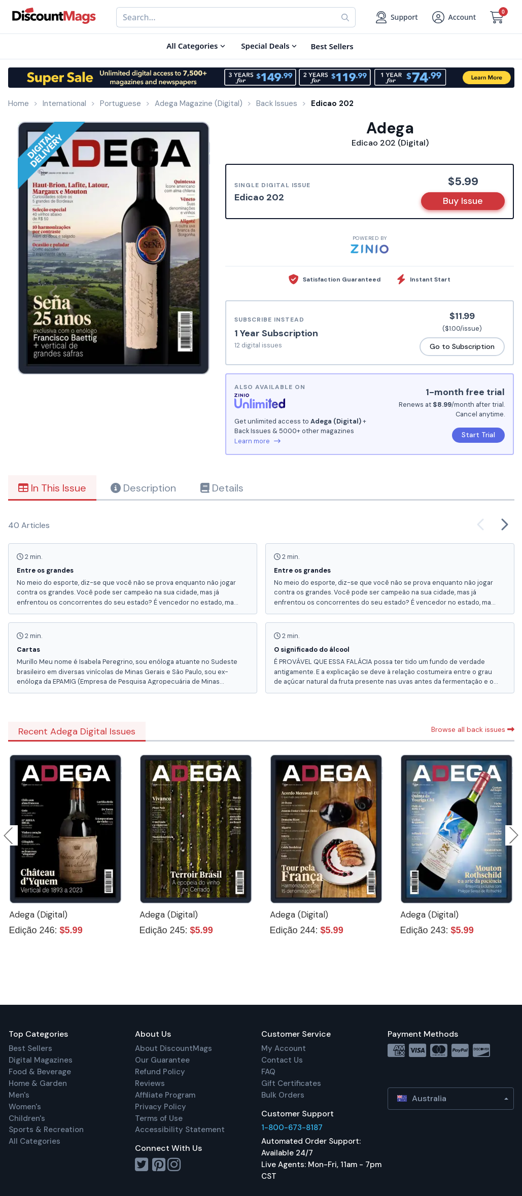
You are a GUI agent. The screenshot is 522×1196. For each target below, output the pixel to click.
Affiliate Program (165, 1095)
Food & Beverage (40, 1072)
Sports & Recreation (46, 1129)
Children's (27, 1118)
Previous (9, 835)
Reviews (150, 1083)
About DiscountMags (173, 1048)
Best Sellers (30, 1048)
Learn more (257, 441)
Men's (19, 1095)
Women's (25, 1107)
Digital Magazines (41, 1060)
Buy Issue (463, 201)
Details (221, 488)
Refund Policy (160, 1072)
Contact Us (282, 1060)
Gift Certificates (291, 1083)
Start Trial (478, 434)
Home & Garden (38, 1083)
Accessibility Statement (180, 1129)
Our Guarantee (162, 1060)
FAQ (268, 1072)
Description (143, 488)
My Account (283, 1048)
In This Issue (52, 488)
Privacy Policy (160, 1107)
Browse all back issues (472, 729)
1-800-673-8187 (292, 1127)
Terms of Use (159, 1118)
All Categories (34, 1141)
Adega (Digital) (38, 914)
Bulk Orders (282, 1095)
